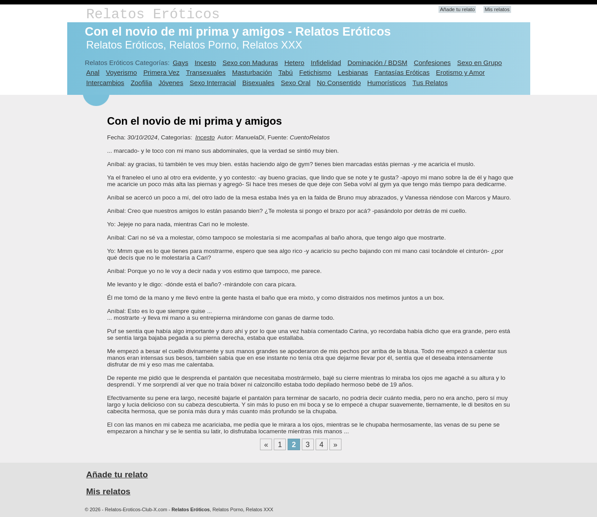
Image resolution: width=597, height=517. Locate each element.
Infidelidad (326, 62)
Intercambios (105, 82)
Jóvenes (170, 82)
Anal (93, 72)
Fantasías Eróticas (402, 72)
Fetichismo (315, 72)
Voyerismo (121, 72)
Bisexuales (258, 82)
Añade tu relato (457, 9)
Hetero (294, 62)
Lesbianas (353, 72)
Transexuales (206, 72)
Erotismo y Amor (460, 72)
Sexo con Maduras (250, 62)
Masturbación (252, 72)
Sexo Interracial (213, 82)
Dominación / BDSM (377, 62)
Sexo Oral (296, 82)
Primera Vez (161, 72)
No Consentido (339, 82)
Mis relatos (497, 9)
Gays (180, 62)
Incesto (205, 62)
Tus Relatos (429, 82)
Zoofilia (141, 82)
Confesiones (432, 62)
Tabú (285, 72)
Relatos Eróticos (153, 14)
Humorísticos (386, 82)
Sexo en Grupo (479, 62)
